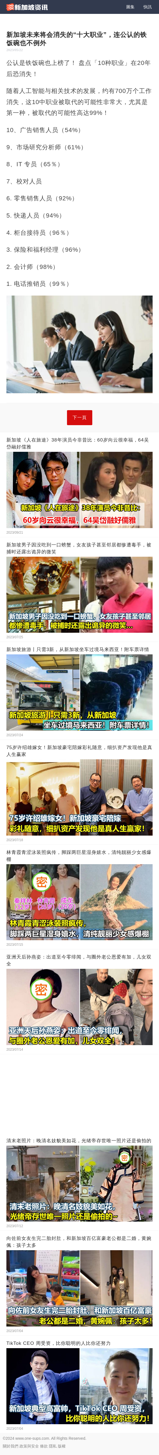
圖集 (130, 6)
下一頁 (80, 417)
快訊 (147, 6)
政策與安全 (29, 1446)
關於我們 (10, 1446)
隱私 (53, 1446)
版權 (62, 1446)
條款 (44, 1446)
